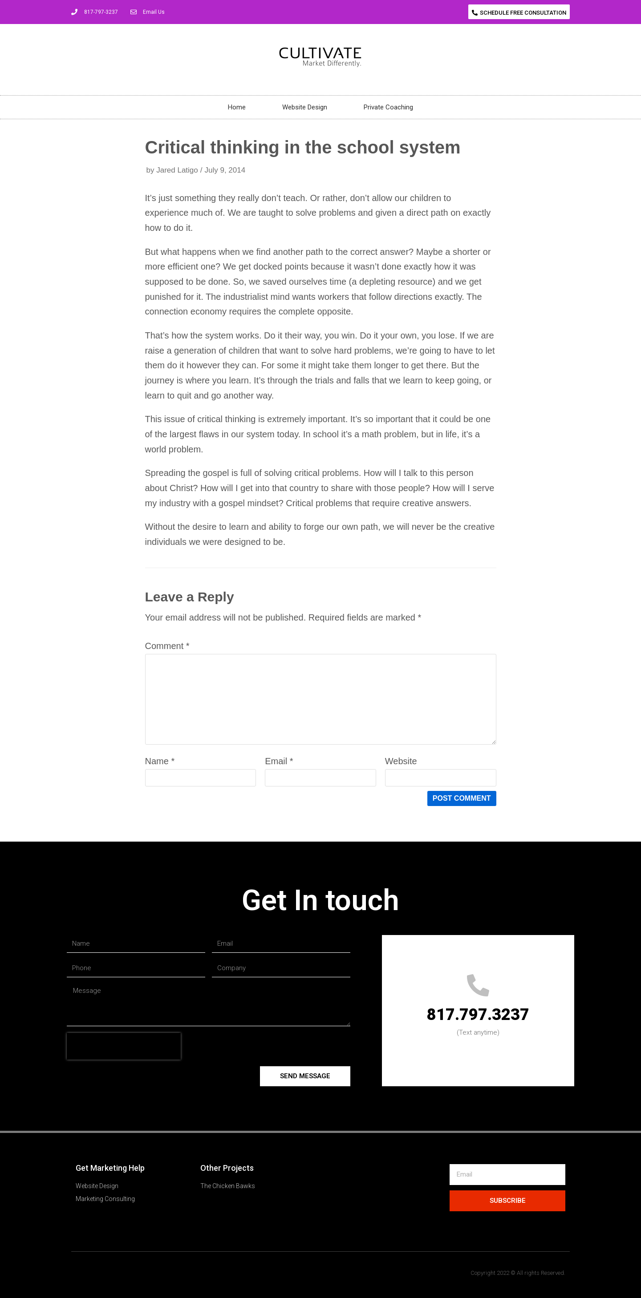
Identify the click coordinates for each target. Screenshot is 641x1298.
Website (401, 761)
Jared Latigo (177, 170)
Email (279, 761)
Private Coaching (388, 107)
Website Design (304, 107)
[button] (519, 11)
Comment (167, 646)
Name (160, 761)
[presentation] (124, 1046)
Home (237, 107)
